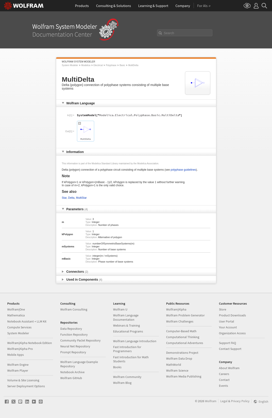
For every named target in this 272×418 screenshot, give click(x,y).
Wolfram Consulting (73, 309)
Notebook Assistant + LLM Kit (26, 321)
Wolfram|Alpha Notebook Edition (29, 343)
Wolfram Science (177, 370)
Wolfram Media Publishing (183, 376)
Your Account (228, 327)
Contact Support (230, 349)
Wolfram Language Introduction (134, 341)
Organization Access (232, 333)
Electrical (98, 65)
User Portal (226, 321)
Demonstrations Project (182, 353)
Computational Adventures (184, 343)
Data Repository (71, 329)
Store (222, 309)
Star (64, 197)
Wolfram (210, 401)
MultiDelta (133, 65)
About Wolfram (229, 368)
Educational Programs (128, 331)
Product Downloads (232, 315)
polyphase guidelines (183, 169)
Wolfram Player (17, 370)
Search (169, 33)
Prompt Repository (73, 352)
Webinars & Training (126, 325)
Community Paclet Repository (80, 340)
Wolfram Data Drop (179, 358)
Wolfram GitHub (71, 378)
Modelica (85, 65)
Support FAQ (227, 343)
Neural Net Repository (75, 346)
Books (117, 367)
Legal (224, 401)
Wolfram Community (127, 377)
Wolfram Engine (18, 365)
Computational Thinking (182, 337)
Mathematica (16, 315)
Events (223, 386)
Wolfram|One (16, 309)
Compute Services (19, 327)
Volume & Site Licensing (23, 380)
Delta (71, 197)
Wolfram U (120, 309)
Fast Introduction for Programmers (127, 349)
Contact (224, 380)
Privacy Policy (240, 401)
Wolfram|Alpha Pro (20, 349)
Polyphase (111, 65)
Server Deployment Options (26, 386)
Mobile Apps (15, 355)
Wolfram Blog (122, 383)
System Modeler (70, 65)
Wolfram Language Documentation (125, 317)
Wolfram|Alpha (176, 309)
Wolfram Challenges (179, 321)
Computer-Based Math (181, 331)
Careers (224, 374)
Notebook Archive (72, 372)
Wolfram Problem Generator (185, 315)
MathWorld (173, 365)
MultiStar (81, 197)
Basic (122, 65)
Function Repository (74, 334)
